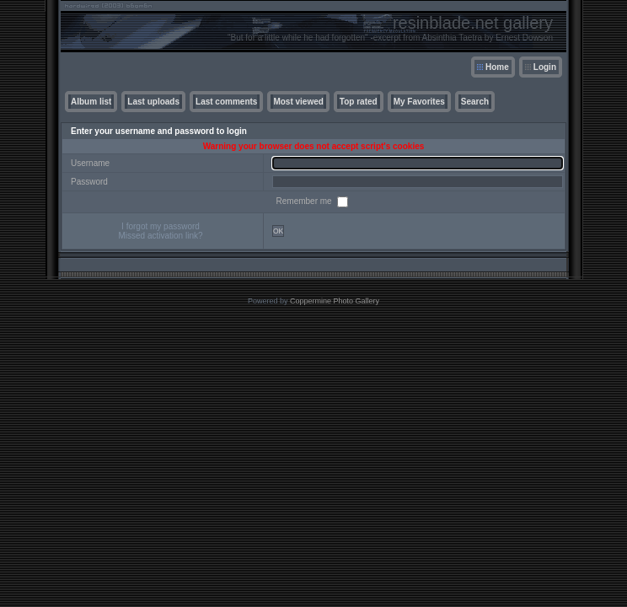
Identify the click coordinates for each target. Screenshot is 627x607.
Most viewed (298, 101)
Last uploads (153, 101)
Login (544, 67)
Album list (91, 101)
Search (475, 101)
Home (497, 67)
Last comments (226, 101)
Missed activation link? (160, 235)
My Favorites (419, 101)
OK (278, 231)
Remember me (305, 201)
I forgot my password (160, 226)
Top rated (359, 101)
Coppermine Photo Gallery (334, 301)
